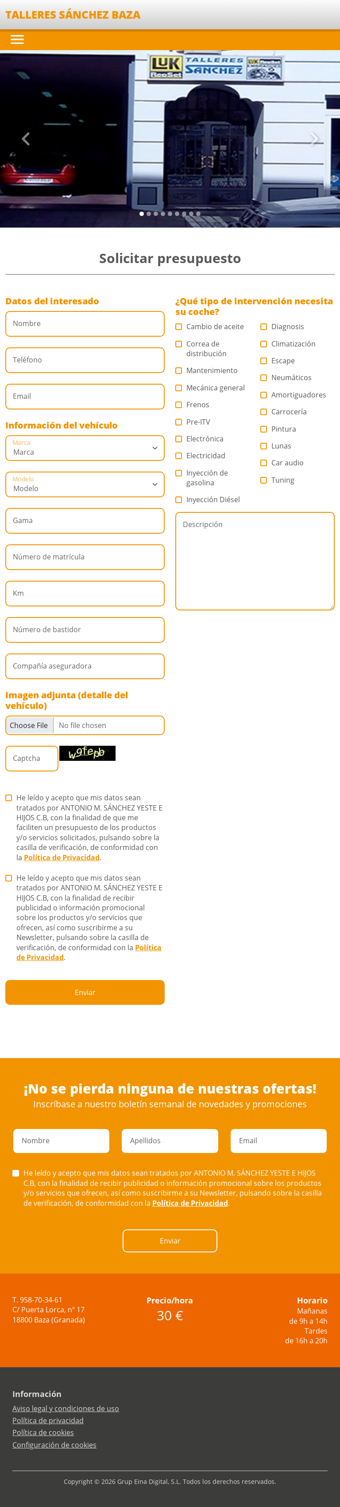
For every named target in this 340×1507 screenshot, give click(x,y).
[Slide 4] (170, 213)
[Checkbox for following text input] (85, 725)
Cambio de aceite (209, 326)
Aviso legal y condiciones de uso (65, 1408)
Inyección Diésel (207, 499)
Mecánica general (210, 388)
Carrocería (283, 412)
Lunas (276, 446)
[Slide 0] (141, 213)
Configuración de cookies (54, 1445)
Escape (277, 361)
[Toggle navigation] (17, 39)
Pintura (278, 429)
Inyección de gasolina (201, 478)
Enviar (85, 992)
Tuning (277, 480)
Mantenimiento (206, 370)
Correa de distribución (201, 348)
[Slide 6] (184, 213)
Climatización (288, 344)
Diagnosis (282, 326)
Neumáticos (286, 377)
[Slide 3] (163, 213)
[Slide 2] (156, 213)
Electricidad (200, 455)
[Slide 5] (177, 213)
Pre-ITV (193, 422)
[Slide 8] (198, 213)
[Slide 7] (191, 213)
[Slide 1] (149, 213)
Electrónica (199, 439)
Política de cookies (43, 1432)
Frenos (192, 404)
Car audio (282, 463)
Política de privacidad (48, 1420)
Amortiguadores (293, 395)
